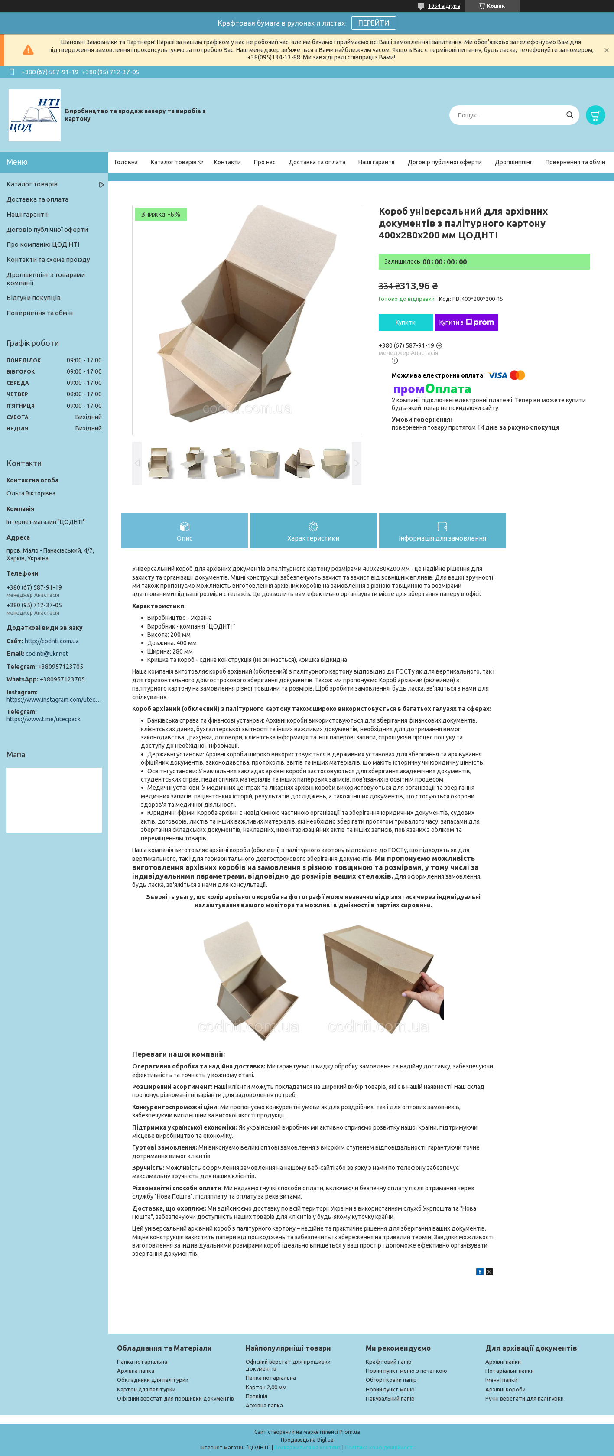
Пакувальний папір (390, 1398)
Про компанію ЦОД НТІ (42, 244)
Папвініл (256, 1396)
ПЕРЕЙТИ (373, 23)
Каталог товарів (174, 162)
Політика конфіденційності (379, 1447)
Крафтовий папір (389, 1361)
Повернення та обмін (575, 162)
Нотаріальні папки (509, 1371)
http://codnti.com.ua (52, 641)
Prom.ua (349, 1432)
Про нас (265, 162)
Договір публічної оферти (445, 162)
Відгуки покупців (33, 297)
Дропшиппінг (514, 162)
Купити (406, 322)
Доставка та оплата (317, 162)
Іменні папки (501, 1380)
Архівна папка (135, 1371)
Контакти (227, 162)
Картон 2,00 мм (266, 1387)
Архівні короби (505, 1389)
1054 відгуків (444, 6)
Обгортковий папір (391, 1380)
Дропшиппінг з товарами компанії (45, 279)
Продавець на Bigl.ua (307, 1440)
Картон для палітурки (146, 1389)
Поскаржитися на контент (307, 1447)
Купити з (466, 322)
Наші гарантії (376, 162)
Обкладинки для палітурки (152, 1380)
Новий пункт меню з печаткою (406, 1371)
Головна (126, 162)
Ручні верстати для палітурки (524, 1398)
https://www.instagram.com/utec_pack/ (54, 699)
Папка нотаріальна (142, 1361)
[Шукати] (569, 115)
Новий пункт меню (390, 1389)
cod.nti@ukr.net (47, 653)
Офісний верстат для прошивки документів (175, 1398)
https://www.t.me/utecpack (43, 719)
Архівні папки (503, 1361)
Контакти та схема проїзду (48, 259)
